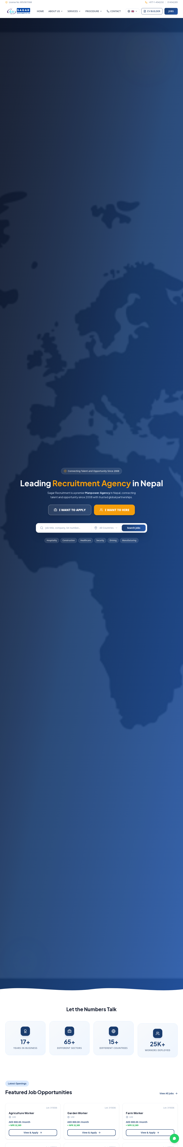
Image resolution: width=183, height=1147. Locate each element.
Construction (69, 542)
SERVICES (74, 11)
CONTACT (114, 11)
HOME (40, 11)
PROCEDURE (93, 11)
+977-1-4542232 (156, 2)
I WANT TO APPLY (70, 510)
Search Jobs (133, 527)
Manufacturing (129, 542)
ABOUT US (55, 11)
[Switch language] (132, 11)
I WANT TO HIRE (114, 510)
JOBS (171, 11)
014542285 (172, 2)
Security (100, 542)
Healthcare (85, 542)
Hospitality (52, 542)
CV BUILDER (151, 11)
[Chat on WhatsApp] (174, 1138)
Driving (113, 542)
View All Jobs (169, 1093)
